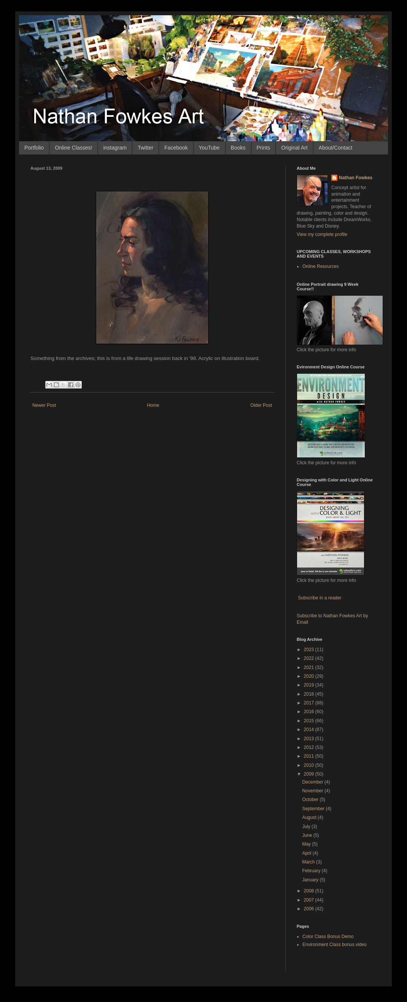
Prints (263, 148)
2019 (309, 685)
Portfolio (34, 148)
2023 (309, 649)
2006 (309, 908)
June (307, 835)
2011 (309, 756)
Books (238, 148)
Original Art (294, 148)
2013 (309, 738)
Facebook (176, 148)
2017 (309, 703)
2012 (309, 747)
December (313, 782)
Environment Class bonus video (334, 944)
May (307, 844)
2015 (309, 720)
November (313, 790)
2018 (309, 694)
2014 (309, 729)
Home (153, 405)
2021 (309, 667)
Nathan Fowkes (355, 177)
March (309, 862)
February (311, 870)
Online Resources (320, 266)
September (314, 808)
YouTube (209, 148)
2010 (309, 765)
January (311, 880)
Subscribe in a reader (319, 598)
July (307, 826)
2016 (309, 711)
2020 (309, 676)
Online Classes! (73, 148)
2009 (309, 774)
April (307, 853)
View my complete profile (322, 234)
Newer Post (44, 405)
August (310, 817)
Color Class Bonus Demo (328, 936)
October (311, 799)
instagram (114, 148)
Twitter (145, 148)
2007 (309, 900)
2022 (309, 658)
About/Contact (336, 148)
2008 (309, 891)
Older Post (261, 405)
